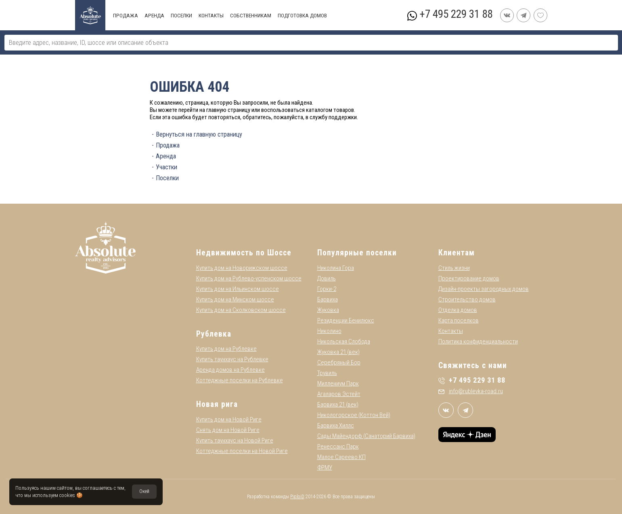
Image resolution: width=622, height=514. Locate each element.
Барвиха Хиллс (335, 425)
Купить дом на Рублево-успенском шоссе (249, 278)
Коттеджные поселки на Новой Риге (242, 451)
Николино (329, 331)
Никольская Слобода (343, 341)
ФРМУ (324, 467)
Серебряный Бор (338, 362)
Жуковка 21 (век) (338, 352)
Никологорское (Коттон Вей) (353, 415)
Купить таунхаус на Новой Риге (234, 440)
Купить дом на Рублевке (226, 348)
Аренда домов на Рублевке (230, 369)
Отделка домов (457, 310)
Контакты (450, 331)
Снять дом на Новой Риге (228, 430)
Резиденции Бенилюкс (345, 320)
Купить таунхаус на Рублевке (232, 359)
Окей (144, 491)
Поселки (167, 178)
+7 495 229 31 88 (455, 14)
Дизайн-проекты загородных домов (483, 289)
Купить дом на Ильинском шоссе (237, 289)
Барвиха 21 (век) (337, 404)
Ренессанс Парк (338, 446)
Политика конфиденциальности (478, 341)
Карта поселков (458, 320)
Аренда (166, 156)
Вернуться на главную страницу (199, 134)
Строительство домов (467, 299)
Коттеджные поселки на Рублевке (239, 380)
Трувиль (327, 373)
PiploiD (297, 496)
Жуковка (328, 310)
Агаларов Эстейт (338, 394)
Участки (166, 167)
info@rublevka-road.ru (470, 391)
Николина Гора (335, 268)
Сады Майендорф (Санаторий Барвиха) (366, 436)
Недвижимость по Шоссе (243, 252)
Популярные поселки (357, 252)
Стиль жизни (454, 268)
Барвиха (327, 299)
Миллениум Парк (338, 383)
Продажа (168, 145)
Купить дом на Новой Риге (229, 419)
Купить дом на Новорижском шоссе (241, 268)
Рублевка (213, 334)
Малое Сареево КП (341, 457)
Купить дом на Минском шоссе (235, 299)
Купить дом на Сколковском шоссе (241, 310)
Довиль (326, 278)
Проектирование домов (468, 278)
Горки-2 (326, 289)
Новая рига (217, 404)
